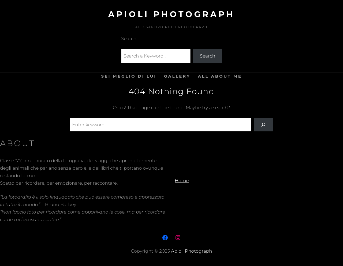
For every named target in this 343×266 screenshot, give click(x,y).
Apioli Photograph (171, 14)
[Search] (263, 124)
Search (207, 56)
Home (182, 180)
